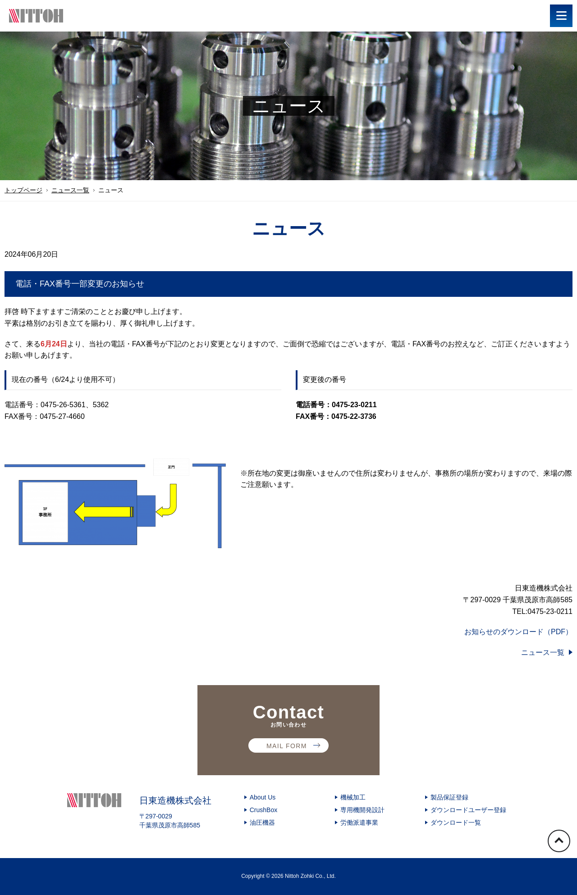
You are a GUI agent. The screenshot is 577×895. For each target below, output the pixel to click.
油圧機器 (262, 822)
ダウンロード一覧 (455, 822)
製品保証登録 (449, 797)
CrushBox (263, 809)
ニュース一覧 (70, 190)
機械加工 (353, 797)
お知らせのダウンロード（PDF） (518, 632)
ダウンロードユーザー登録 (468, 809)
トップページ (23, 190)
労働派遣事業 (359, 822)
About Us (263, 797)
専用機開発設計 (362, 809)
